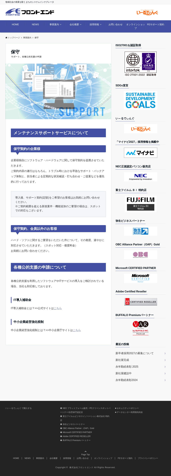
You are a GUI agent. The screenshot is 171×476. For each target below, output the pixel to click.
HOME (15, 24)
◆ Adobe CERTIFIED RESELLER (75, 436)
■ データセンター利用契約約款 (129, 412)
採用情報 (94, 24)
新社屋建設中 (124, 373)
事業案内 (54, 24)
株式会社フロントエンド (81, 467)
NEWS (35, 24)
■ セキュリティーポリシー (127, 408)
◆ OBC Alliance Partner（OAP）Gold (77, 428)
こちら (58, 308)
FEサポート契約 (155, 24)
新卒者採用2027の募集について (135, 353)
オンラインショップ (135, 26)
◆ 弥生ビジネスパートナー (72, 424)
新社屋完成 (122, 360)
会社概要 (74, 24)
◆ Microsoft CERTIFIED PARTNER (76, 432)
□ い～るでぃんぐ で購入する (18, 408)
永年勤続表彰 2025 (127, 366)
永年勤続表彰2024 (127, 380)
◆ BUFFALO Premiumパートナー (75, 440)
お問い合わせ (116, 24)
